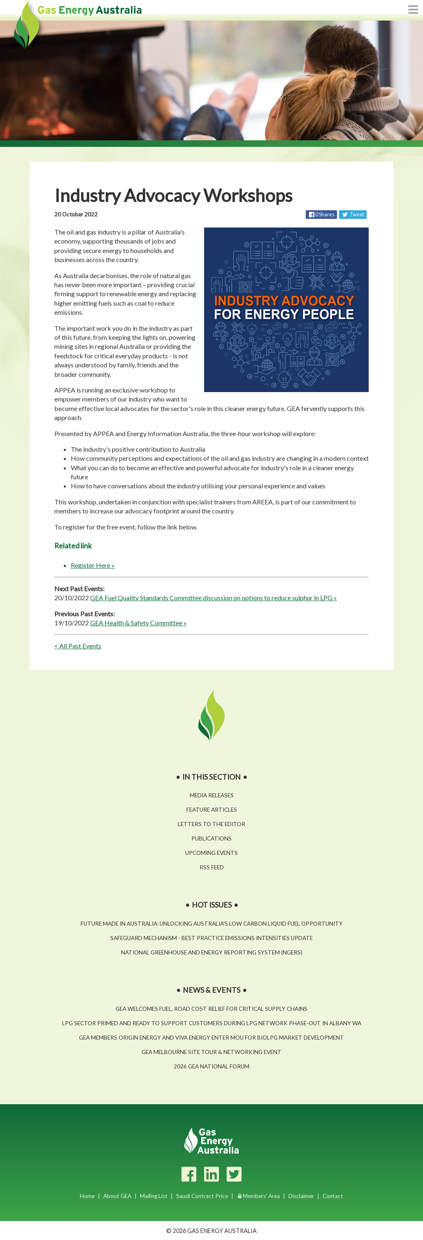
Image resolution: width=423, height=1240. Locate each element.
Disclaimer (301, 1196)
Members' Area (261, 1196)
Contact (333, 1196)
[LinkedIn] (211, 1174)
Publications (211, 838)
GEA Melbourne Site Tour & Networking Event (211, 1052)
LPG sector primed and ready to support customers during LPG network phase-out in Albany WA (211, 1023)
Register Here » (93, 565)
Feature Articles (211, 809)
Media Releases (212, 795)
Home (87, 1196)
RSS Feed (212, 867)
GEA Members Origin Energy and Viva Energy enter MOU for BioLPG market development (211, 1037)
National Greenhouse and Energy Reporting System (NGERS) (211, 952)
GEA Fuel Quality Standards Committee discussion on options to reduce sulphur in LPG (211, 597)
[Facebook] (188, 1174)
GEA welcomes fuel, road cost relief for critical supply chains (211, 1008)
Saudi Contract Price (202, 1196)
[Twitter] (234, 1174)
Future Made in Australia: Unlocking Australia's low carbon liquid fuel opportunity (212, 923)
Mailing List (153, 1196)
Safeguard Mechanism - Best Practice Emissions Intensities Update (211, 938)
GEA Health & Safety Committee (136, 623)
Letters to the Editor (211, 824)
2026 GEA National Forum (211, 1066)
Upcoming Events (211, 853)
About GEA (117, 1196)
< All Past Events (77, 646)
